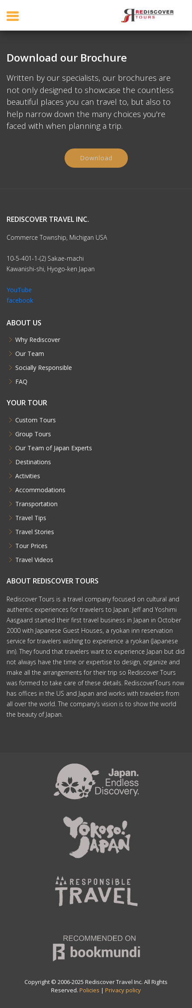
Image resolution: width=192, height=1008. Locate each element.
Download (96, 159)
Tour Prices (31, 546)
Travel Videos (34, 560)
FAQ (21, 382)
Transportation (36, 504)
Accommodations (40, 490)
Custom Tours (35, 420)
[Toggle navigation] (12, 16)
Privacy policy (123, 990)
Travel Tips (30, 518)
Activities (27, 476)
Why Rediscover (37, 340)
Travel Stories (34, 532)
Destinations (33, 462)
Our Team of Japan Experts (53, 448)
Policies (89, 990)
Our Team (29, 354)
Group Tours (33, 434)
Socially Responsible (43, 368)
